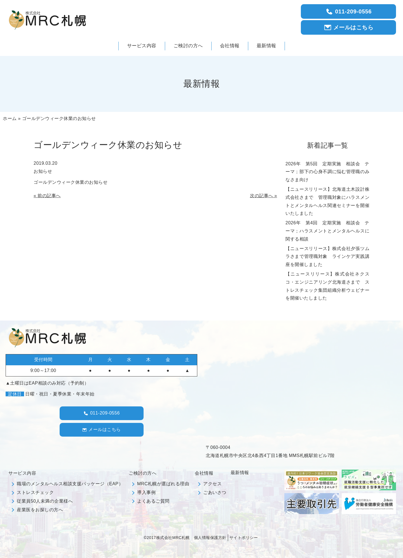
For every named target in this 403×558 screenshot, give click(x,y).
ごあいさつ (214, 492)
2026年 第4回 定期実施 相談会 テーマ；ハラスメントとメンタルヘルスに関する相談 (327, 230)
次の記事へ (261, 195)
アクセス (212, 483)
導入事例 (146, 492)
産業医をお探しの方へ (40, 509)
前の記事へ (49, 195)
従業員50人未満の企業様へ (45, 501)
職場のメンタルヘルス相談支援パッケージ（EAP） (70, 483)
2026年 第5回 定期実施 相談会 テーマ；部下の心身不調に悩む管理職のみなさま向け (327, 171)
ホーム (10, 118)
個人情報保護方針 (210, 537)
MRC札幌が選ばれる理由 (163, 483)
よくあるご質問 (153, 501)
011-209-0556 (348, 12)
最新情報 (240, 472)
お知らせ (43, 171)
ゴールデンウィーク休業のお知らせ (70, 182)
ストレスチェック (35, 492)
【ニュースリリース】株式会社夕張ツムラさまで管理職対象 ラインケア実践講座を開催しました (327, 256)
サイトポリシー (243, 537)
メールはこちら (349, 27)
